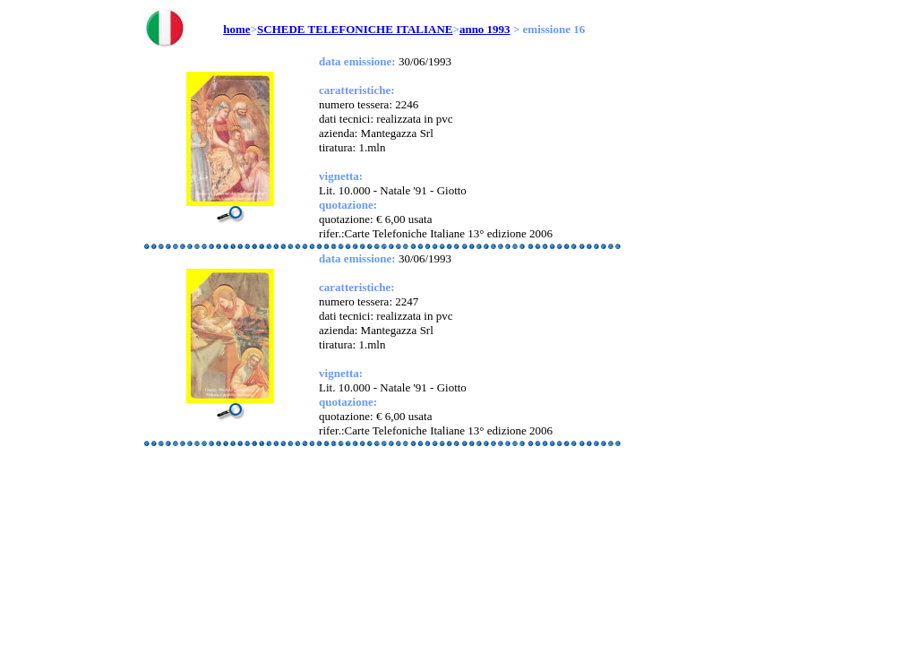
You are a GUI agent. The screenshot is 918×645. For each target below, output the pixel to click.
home (236, 29)
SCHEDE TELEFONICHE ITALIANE (354, 29)
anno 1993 (484, 29)
